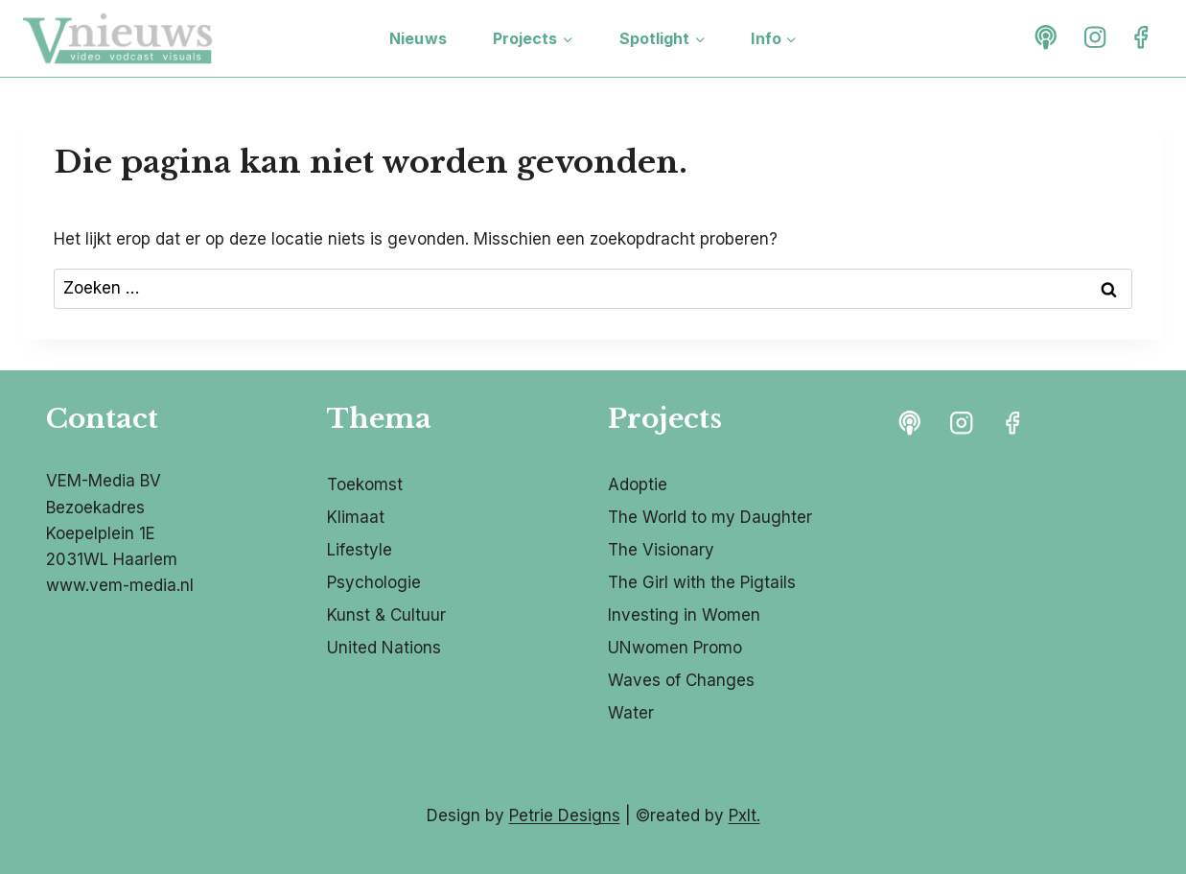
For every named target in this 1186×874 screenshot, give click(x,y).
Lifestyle (359, 549)
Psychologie (374, 582)
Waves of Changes (681, 680)
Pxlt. (744, 815)
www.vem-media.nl (120, 585)
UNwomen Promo (675, 647)
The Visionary (661, 549)
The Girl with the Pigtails (702, 582)
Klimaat (355, 517)
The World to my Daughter (710, 517)
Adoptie (637, 484)
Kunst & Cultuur (386, 615)
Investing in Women (684, 615)
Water (631, 712)
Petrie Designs (564, 815)
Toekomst (365, 484)
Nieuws (418, 38)
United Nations (384, 647)
